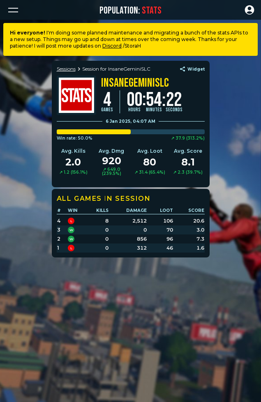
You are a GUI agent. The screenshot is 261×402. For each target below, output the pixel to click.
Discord (112, 46)
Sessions (66, 69)
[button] (13, 10)
